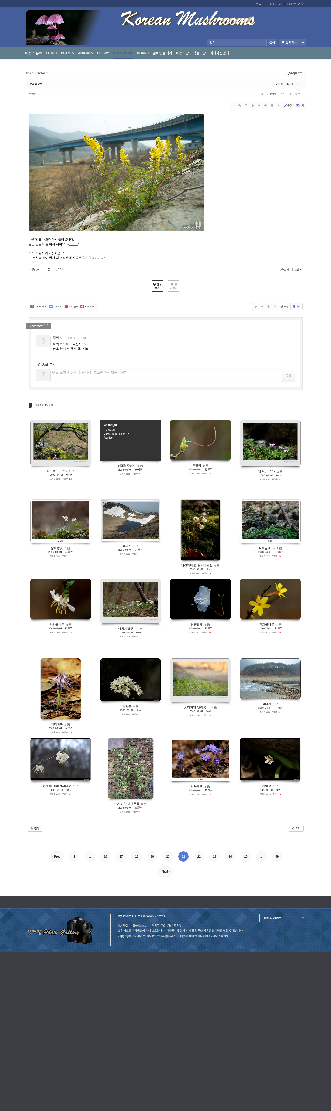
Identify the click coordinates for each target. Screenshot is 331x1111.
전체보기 (292, 42)
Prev (56, 856)
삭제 (300, 105)
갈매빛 (58, 337)
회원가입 (276, 4)
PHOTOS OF (44, 405)
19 (152, 856)
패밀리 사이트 (273, 918)
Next (165, 871)
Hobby (103, 52)
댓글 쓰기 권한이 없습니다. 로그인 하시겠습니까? (89, 372)
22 (199, 856)
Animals (85, 52)
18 (136, 856)
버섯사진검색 (219, 52)
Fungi (51, 52)
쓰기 (295, 828)
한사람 (33, 93)
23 (214, 856)
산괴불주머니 (37, 84)
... (90, 856)
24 (230, 856)
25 (245, 856)
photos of (123, 54)
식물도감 (199, 52)
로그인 (260, 4)
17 (121, 856)
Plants (67, 52)
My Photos (125, 916)
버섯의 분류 (33, 52)
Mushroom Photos (151, 916)
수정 (288, 105)
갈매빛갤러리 (162, 52)
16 (105, 856)
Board (143, 52)
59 (277, 856)
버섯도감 (182, 52)
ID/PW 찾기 (295, 4)
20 (167, 856)
